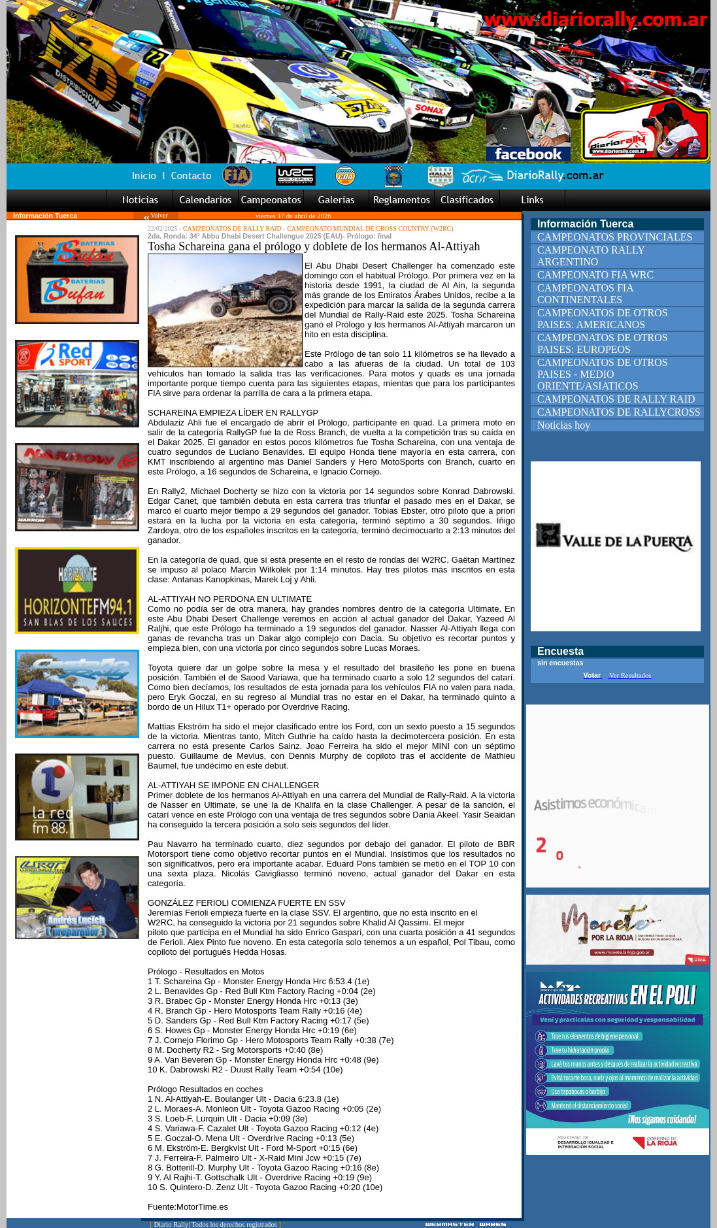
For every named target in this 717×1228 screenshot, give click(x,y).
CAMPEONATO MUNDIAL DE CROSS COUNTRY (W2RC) (370, 228)
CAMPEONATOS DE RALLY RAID (232, 228)
